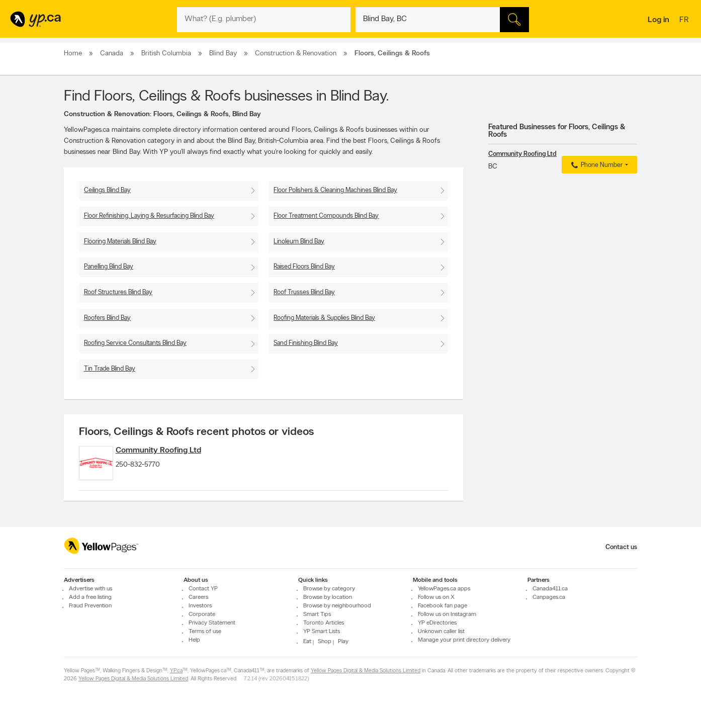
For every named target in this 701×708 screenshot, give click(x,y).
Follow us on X (436, 597)
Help (194, 640)
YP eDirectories (437, 623)
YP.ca (176, 671)
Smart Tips (317, 614)
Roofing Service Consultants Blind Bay (135, 343)
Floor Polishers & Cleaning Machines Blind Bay (335, 190)
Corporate (202, 614)
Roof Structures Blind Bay (118, 292)
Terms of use (205, 632)
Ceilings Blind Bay (107, 190)
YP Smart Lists (321, 632)
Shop (324, 642)
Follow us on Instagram (447, 614)
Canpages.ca (549, 597)
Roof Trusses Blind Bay (304, 292)
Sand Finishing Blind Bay (306, 343)
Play (343, 642)
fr (685, 21)
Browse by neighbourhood (337, 606)
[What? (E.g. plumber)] (264, 19)
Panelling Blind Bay (108, 266)
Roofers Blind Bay (107, 318)
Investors (200, 606)
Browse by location (327, 597)
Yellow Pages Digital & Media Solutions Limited (365, 671)
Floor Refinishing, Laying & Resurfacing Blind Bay (149, 216)
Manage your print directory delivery (464, 640)
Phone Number (596, 165)
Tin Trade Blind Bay (109, 369)
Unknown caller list (441, 632)
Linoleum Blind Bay (299, 241)
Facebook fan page (442, 606)
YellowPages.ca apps (444, 589)
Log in (658, 20)
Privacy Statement (212, 623)
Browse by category (329, 589)
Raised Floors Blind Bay (304, 266)
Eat (307, 642)
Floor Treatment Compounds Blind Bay (326, 216)
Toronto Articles (323, 623)
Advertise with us (90, 589)
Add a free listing (90, 597)
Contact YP (203, 589)
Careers (198, 597)
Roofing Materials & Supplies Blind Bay (324, 318)
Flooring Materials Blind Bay (120, 241)
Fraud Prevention (90, 606)
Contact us (621, 547)
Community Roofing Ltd (177, 451)
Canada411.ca (550, 589)
